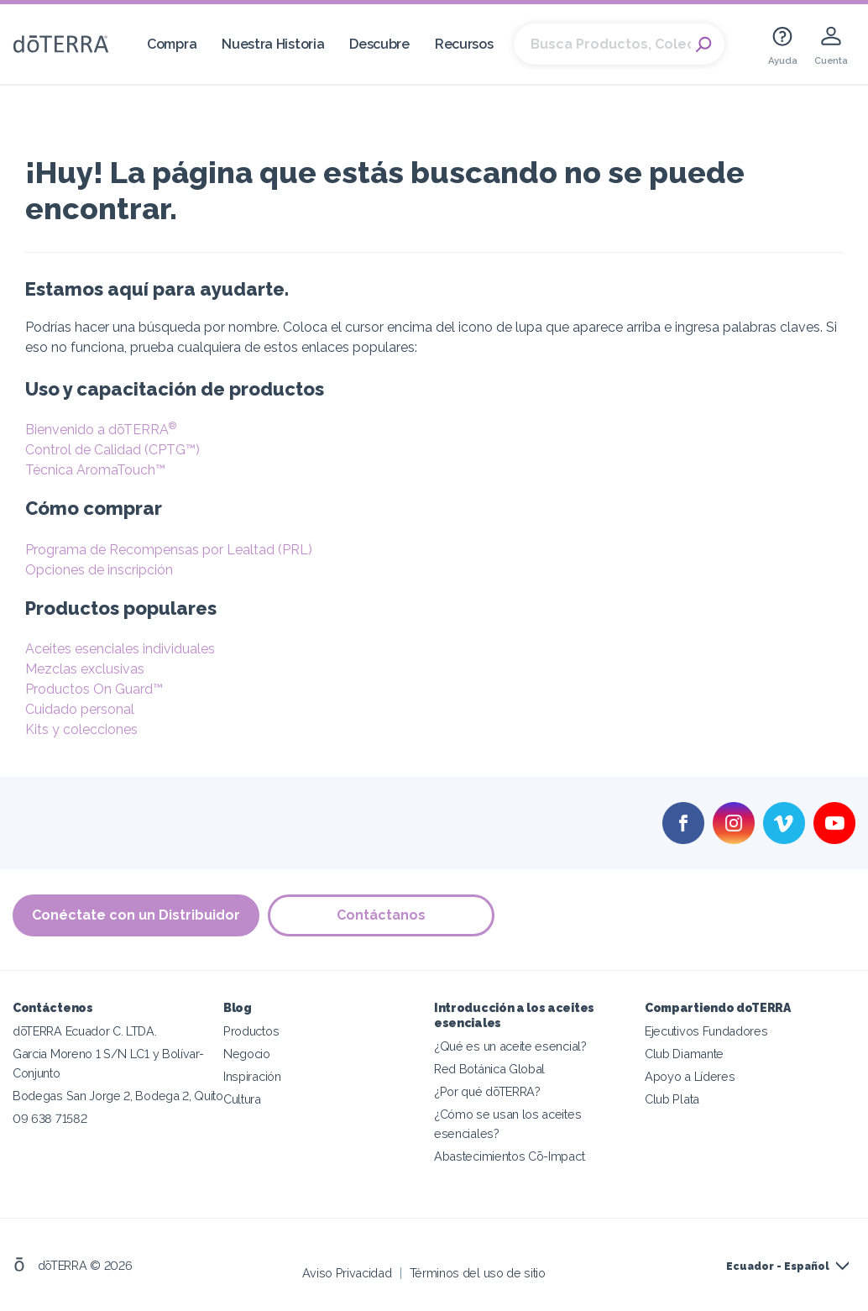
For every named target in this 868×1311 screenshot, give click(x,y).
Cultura (242, 1099)
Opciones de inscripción (99, 570)
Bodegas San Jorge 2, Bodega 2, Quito (118, 1095)
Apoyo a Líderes (690, 1076)
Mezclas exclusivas (84, 669)
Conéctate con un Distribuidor (136, 915)
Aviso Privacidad (347, 1273)
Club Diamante (684, 1053)
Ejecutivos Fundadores (706, 1031)
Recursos (464, 44)
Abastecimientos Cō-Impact (509, 1156)
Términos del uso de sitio (478, 1273)
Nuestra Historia (273, 44)
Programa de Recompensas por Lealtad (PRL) (168, 550)
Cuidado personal (79, 709)
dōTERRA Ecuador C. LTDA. (85, 1031)
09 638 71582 (49, 1118)
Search (703, 44)
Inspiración (252, 1076)
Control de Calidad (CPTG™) (112, 450)
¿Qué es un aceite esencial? (510, 1046)
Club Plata (672, 1099)
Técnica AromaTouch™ (95, 470)
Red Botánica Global (489, 1069)
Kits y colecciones (81, 729)
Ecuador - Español (777, 1266)
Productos (251, 1031)
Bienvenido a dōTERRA (100, 430)
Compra (171, 44)
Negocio (246, 1053)
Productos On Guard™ (94, 689)
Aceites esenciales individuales (120, 649)
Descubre (379, 44)
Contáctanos (381, 915)
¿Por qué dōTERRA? (487, 1091)
